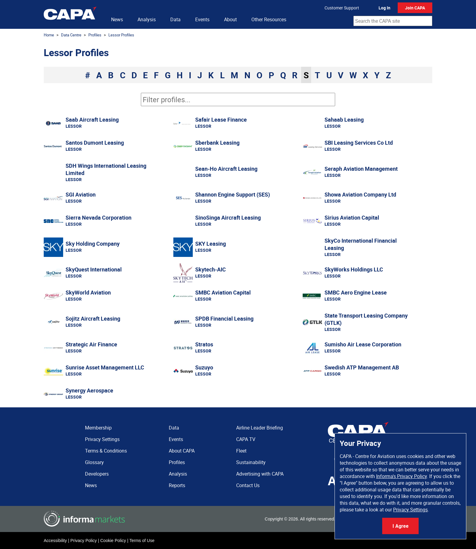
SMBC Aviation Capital (223, 292)
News (117, 19)
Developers (97, 473)
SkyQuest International (94, 269)
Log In (384, 8)
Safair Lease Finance (221, 119)
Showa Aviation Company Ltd (360, 194)
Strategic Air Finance (91, 344)
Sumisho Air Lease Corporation (363, 344)
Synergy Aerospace (89, 390)
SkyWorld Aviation (88, 292)
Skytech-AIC (210, 269)
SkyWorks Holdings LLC (354, 269)
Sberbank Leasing (217, 142)
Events (202, 19)
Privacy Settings (410, 509)
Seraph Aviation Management (361, 168)
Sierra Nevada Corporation (98, 217)
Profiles (94, 35)
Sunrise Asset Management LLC (105, 367)
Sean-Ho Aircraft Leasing (226, 168)
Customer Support (342, 8)
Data (175, 19)
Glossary (94, 462)
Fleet (241, 450)
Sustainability (251, 462)
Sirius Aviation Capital (352, 217)
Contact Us (248, 485)
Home (49, 35)
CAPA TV (245, 439)
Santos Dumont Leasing (95, 142)
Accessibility (55, 540)
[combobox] (392, 21)
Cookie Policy (113, 540)
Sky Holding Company (93, 243)
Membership (98, 427)
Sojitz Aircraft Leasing (93, 318)
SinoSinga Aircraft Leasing (228, 217)
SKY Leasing (210, 243)
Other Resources (268, 19)
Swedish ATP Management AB (362, 367)
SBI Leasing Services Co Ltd (359, 142)
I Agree (401, 526)
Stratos (204, 344)
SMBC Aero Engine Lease (356, 292)
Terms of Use (141, 540)
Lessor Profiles (121, 35)
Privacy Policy (83, 540)
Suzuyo (204, 367)
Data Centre (71, 35)
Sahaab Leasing (344, 119)
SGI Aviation (81, 194)
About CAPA (182, 450)
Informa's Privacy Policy (401, 476)
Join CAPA (415, 8)
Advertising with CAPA (260, 473)
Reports (177, 485)
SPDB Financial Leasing (224, 318)
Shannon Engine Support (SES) (232, 194)
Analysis (147, 19)
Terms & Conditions (106, 450)
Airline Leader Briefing (259, 427)
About (230, 19)
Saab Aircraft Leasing (92, 119)
